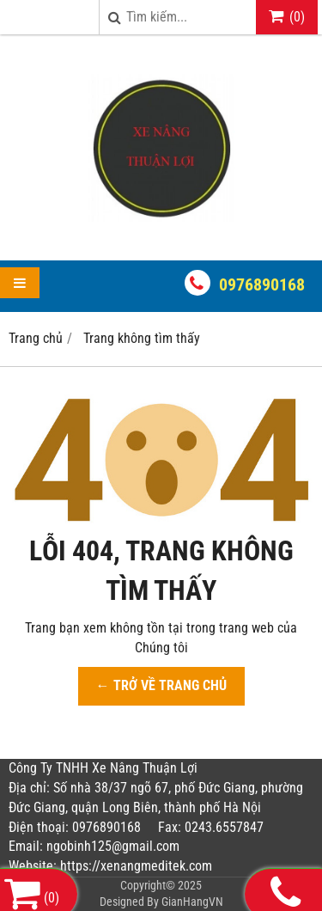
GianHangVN (192, 901)
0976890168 (262, 284)
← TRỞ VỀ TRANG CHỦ (161, 685)
